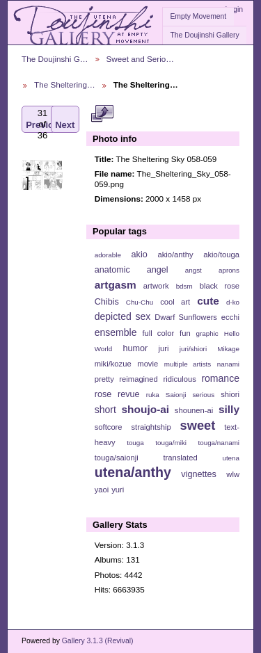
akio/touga (221, 254)
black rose (219, 286)
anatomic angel (131, 270)
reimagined (138, 379)
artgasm (115, 285)
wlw (232, 474)
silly (229, 409)
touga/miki (171, 442)
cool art (175, 302)
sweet (198, 425)
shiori (230, 394)
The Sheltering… (64, 84)
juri (164, 348)
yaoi (102, 489)
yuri (117, 489)
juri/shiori (193, 349)
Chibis (107, 302)
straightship (151, 427)
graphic (207, 333)
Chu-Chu (139, 302)
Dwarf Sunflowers (186, 317)
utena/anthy (133, 472)
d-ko (232, 302)
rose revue (117, 394)
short (105, 409)
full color (158, 333)
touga (135, 442)
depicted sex (123, 316)
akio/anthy (175, 254)
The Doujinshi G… (55, 58)
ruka (152, 394)
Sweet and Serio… (140, 58)
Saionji (176, 394)
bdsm (184, 286)
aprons (229, 270)
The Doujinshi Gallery (204, 35)
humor (135, 348)
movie (147, 364)
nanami (228, 364)
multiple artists (187, 364)
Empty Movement (198, 16)
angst (193, 270)
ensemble (116, 332)
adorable (108, 255)
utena (230, 458)
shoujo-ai (146, 409)
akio (140, 254)
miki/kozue (113, 364)
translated (180, 457)
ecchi (230, 317)
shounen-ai (194, 410)
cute (208, 301)
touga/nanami (218, 442)
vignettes (198, 474)
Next (64, 119)
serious (203, 394)
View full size (102, 113)
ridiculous (179, 379)
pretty (104, 379)
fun (185, 333)
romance (220, 378)
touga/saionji (117, 457)
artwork (156, 286)
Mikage (228, 349)
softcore (108, 427)
